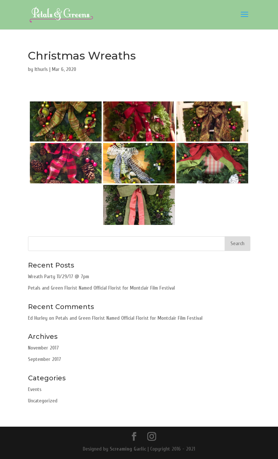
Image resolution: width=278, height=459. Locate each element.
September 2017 (44, 359)
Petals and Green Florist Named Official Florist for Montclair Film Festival (101, 288)
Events (35, 389)
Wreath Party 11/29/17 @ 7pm (58, 276)
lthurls (41, 69)
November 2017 (43, 348)
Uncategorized (42, 401)
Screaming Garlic (128, 449)
